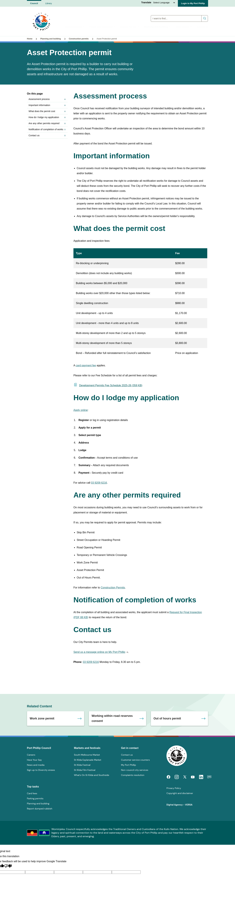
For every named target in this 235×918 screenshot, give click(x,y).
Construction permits (79, 39)
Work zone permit (42, 718)
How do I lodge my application (47, 117)
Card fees (32, 793)
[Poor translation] (8, 866)
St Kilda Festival (82, 764)
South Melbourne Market (87, 754)
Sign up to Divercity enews (41, 770)
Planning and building (157, 27)
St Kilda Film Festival (84, 770)
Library (48, 3)
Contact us (202, 27)
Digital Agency (174, 804)
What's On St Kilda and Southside (91, 775)
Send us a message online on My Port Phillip (99, 652)
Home (29, 39)
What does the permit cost (47, 111)
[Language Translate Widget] (164, 2)
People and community (102, 27)
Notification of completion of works (47, 129)
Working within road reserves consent (112, 718)
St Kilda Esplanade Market (87, 759)
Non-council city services (134, 770)
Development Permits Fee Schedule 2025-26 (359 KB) (107, 385)
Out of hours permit (167, 718)
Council (34, 3)
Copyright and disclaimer (179, 793)
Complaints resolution (132, 775)
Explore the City (129, 27)
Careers (31, 754)
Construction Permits (113, 587)
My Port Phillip (128, 764)
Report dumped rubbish (39, 808)
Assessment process (47, 99)
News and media (35, 764)
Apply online (80, 410)
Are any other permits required (47, 123)
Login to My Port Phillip (193, 3)
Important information (47, 105)
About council (184, 27)
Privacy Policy (173, 788)
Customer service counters (135, 759)
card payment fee (86, 365)
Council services (75, 27)
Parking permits (35, 798)
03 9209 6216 (99, 482)
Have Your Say (34, 759)
